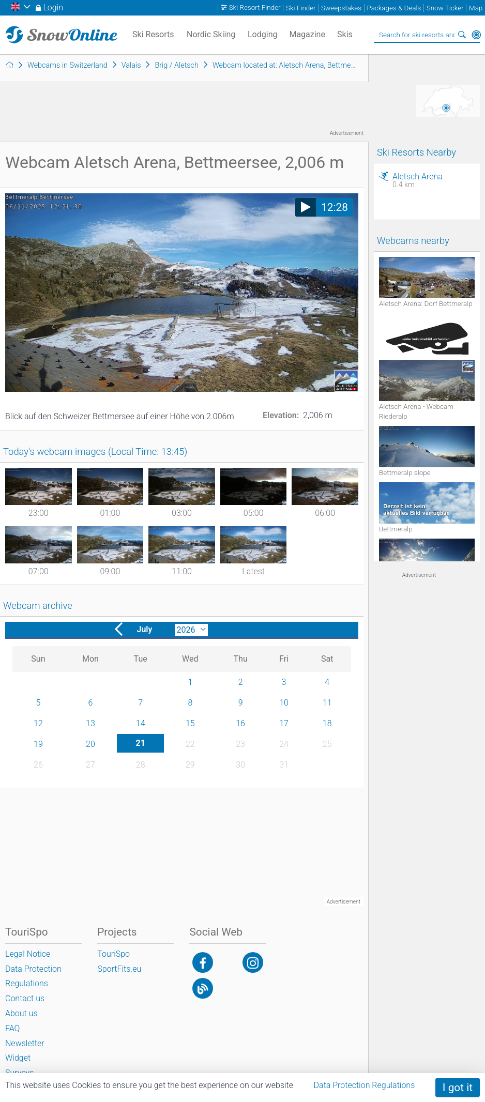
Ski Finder (301, 8)
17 (284, 723)
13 (90, 723)
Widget (18, 1058)
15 (190, 723)
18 (327, 723)
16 (240, 723)
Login (53, 7)
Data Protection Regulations (364, 1085)
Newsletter (24, 1043)
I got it (458, 1087)
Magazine (307, 34)
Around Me (476, 34)
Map (475, 8)
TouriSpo (113, 954)
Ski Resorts (153, 34)
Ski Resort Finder (255, 8)
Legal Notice (27, 954)
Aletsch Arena (433, 180)
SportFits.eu (119, 969)
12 (38, 723)
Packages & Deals (394, 8)
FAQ (12, 1028)
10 (284, 703)
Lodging (262, 34)
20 (90, 744)
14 (140, 723)
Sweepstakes (341, 8)
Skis (345, 34)
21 (140, 743)
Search (461, 34)
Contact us (24, 998)
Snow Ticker (445, 8)
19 (38, 744)
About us (21, 1013)
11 (327, 703)
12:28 (334, 207)
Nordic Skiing (211, 34)
